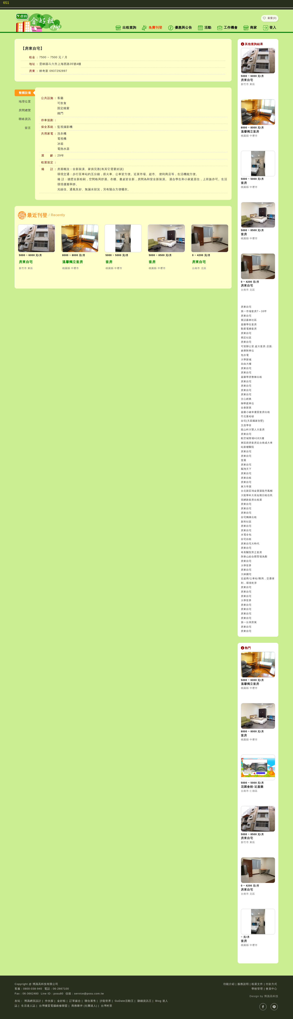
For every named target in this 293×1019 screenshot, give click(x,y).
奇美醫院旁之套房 (251, 552)
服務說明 (243, 984)
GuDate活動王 (124, 1000)
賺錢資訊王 (144, 1000)
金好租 (61, 1000)
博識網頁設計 (32, 1000)
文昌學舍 (246, 425)
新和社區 (246, 521)
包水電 (245, 355)
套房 (109, 262)
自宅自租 (246, 539)
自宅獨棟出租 (249, 517)
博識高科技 (271, 996)
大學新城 (246, 359)
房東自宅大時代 (250, 543)
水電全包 (246, 534)
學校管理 (257, 988)
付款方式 (271, 984)
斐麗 (243, 460)
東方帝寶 (246, 486)
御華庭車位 (247, 403)
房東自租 (246, 477)
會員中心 (271, 988)
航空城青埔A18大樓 (252, 438)
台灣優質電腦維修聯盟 (53, 1005)
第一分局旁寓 (249, 622)
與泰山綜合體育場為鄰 (254, 556)
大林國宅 (246, 574)
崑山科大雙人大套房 (253, 429)
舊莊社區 (246, 337)
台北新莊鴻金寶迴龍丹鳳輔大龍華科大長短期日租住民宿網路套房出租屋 (257, 495)
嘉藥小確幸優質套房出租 (255, 412)
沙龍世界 (105, 1000)
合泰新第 (246, 407)
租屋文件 (257, 984)
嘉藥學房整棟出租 (251, 377)
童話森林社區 (249, 320)
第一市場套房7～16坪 (254, 311)
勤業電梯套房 (249, 328)
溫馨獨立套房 (72, 262)
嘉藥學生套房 (249, 324)
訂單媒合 (75, 1000)
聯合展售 (90, 1000)
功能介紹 (229, 984)
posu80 (58, 993)
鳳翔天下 (246, 468)
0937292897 (58, 70)
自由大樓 (246, 363)
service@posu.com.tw (89, 993)
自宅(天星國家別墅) (252, 420)
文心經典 (246, 398)
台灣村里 (106, 1005)
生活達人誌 (28, 1005)
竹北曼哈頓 (247, 416)
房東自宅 (26, 262)
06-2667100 (61, 988)
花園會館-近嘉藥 (252, 786)
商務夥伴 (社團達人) (84, 1005)
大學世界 (246, 565)
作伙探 (49, 1000)
